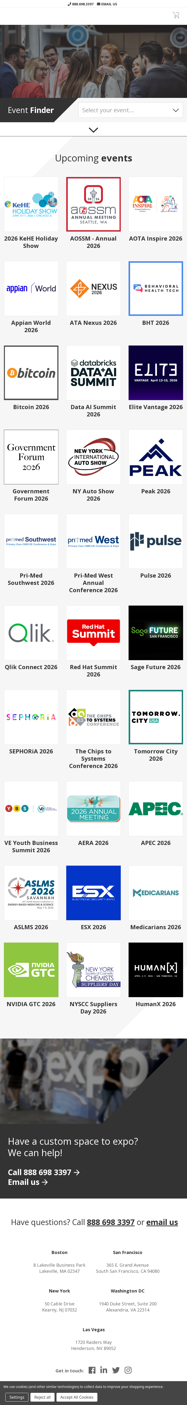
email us (162, 1222)
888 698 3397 (111, 1222)
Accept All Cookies (77, 1397)
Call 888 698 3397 (39, 1172)
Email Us (107, 4)
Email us (23, 1182)
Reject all (42, 1397)
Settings (16, 1397)
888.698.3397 (81, 4)
